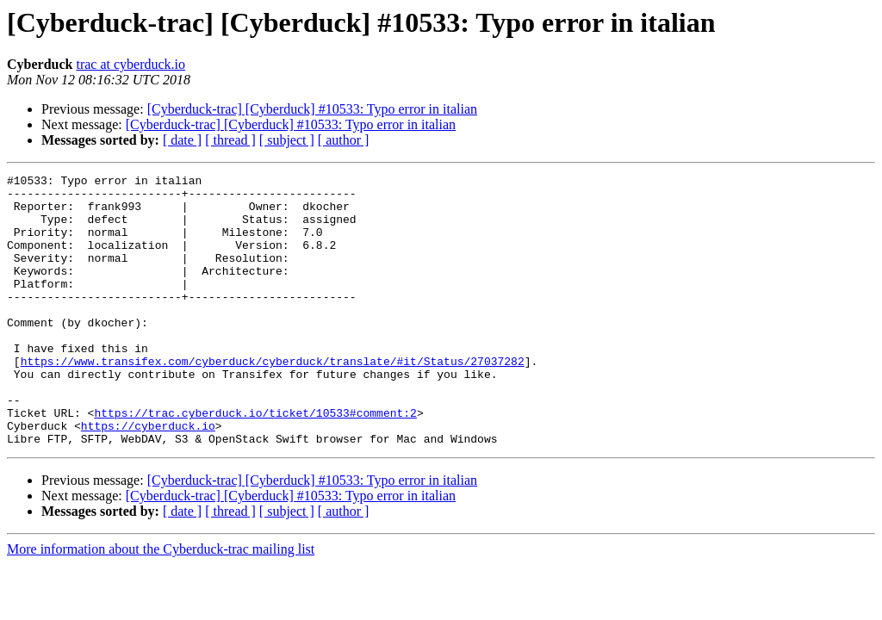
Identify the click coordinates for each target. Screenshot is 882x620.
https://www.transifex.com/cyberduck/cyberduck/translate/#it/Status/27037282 (273, 399)
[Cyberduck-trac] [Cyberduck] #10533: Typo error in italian (312, 109)
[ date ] (182, 140)
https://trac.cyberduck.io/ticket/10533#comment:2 (255, 461)
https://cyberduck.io (148, 477)
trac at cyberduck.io (130, 64)
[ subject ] (286, 140)
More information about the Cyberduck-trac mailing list (160, 603)
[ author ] (344, 140)
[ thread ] (230, 140)
